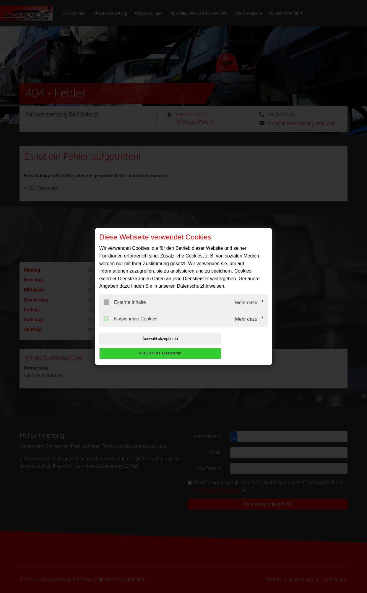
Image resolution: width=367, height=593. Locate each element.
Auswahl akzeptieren (137, 346)
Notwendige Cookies (130, 325)
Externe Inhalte (125, 309)
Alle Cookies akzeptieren (230, 346)
